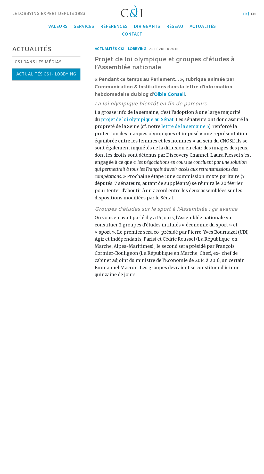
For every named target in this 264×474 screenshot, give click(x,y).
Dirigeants (147, 26)
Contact (132, 34)
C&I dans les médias (38, 62)
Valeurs (58, 26)
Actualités (202, 26)
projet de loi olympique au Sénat (137, 119)
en (253, 14)
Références (114, 26)
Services (84, 26)
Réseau (174, 26)
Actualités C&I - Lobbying (46, 74)
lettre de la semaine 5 (185, 126)
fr (245, 14)
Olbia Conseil (169, 94)
